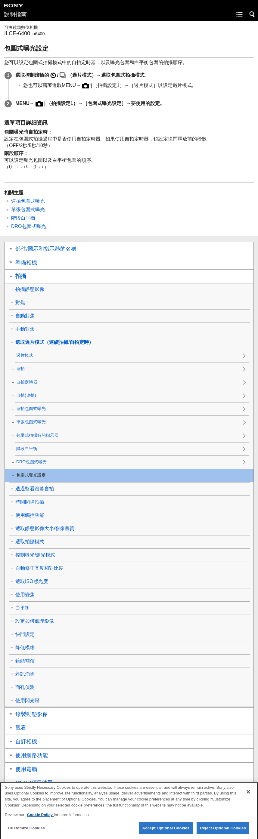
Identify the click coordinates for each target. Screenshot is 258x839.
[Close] (248, 796)
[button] (252, 14)
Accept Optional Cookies (166, 832)
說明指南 (15, 14)
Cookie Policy (40, 819)
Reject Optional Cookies (223, 832)
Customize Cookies (26, 832)
